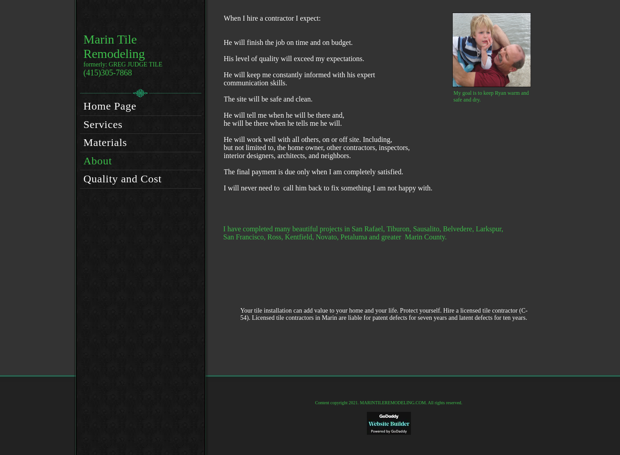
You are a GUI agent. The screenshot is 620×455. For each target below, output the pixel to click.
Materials (105, 142)
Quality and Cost (123, 179)
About (98, 161)
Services (103, 124)
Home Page (110, 106)
